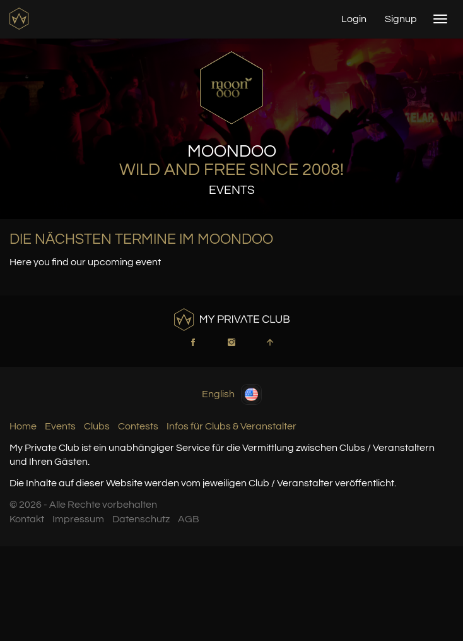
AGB (188, 519)
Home (23, 426)
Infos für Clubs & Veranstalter (231, 426)
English (232, 394)
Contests (138, 426)
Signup (401, 19)
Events (60, 426)
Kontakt (26, 519)
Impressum (78, 519)
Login (353, 19)
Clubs (97, 426)
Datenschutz (141, 519)
